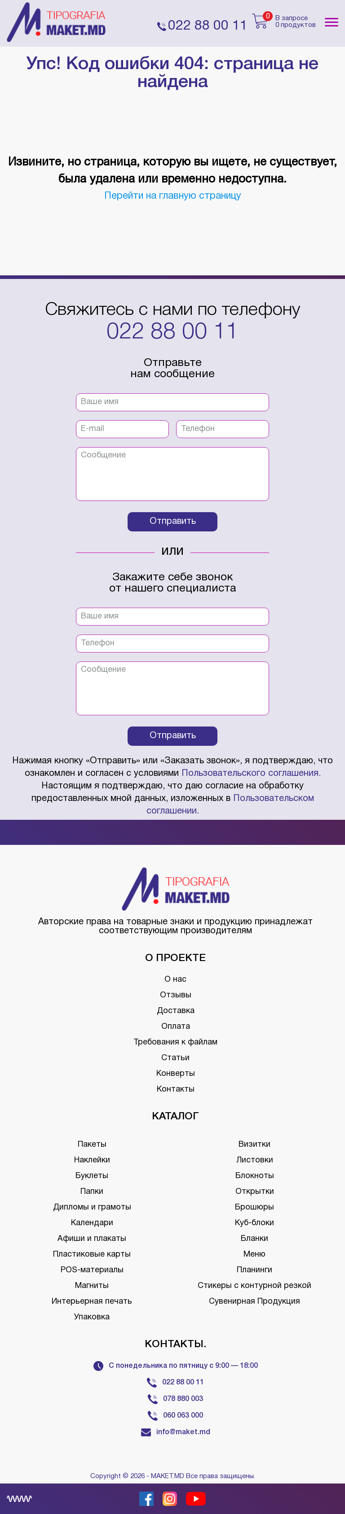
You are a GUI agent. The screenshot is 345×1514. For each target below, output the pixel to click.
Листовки (254, 1160)
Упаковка (92, 1317)
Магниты (92, 1286)
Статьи (175, 1058)
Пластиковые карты (92, 1254)
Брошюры (254, 1207)
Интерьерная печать (92, 1301)
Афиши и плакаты (92, 1239)
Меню (254, 1254)
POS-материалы (92, 1270)
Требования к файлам (175, 1042)
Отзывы (175, 995)
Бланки (254, 1239)
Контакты (176, 1089)
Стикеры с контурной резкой (254, 1286)
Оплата (175, 1027)
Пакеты (92, 1145)
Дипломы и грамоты (92, 1207)
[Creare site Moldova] (19, 1499)
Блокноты (254, 1176)
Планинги (254, 1270)
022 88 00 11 (172, 332)
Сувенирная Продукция (254, 1301)
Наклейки (92, 1160)
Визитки (254, 1145)
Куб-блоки (254, 1223)
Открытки (254, 1192)
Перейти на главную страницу (172, 195)
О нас (175, 979)
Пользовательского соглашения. (251, 774)
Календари (92, 1223)
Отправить (173, 522)
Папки (91, 1192)
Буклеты (91, 1176)
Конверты (175, 1074)
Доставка (176, 1011)
